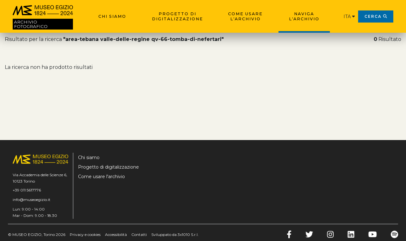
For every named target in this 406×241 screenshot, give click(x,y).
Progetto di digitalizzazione (177, 16)
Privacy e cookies (85, 234)
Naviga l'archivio (304, 16)
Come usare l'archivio (245, 16)
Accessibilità (116, 234)
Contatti (139, 234)
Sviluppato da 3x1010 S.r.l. (175, 234)
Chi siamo (112, 16)
